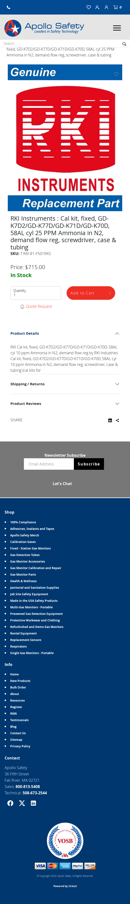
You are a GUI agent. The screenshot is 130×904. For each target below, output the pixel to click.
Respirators (18, 646)
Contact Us (18, 733)
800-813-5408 (28, 786)
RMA (13, 713)
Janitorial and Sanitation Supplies (34, 588)
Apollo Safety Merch (24, 535)
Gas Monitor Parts (23, 574)
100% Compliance (23, 522)
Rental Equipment (23, 633)
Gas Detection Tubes (25, 555)
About (14, 694)
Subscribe (89, 464)
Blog (13, 727)
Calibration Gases (23, 542)
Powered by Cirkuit (65, 886)
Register (16, 707)
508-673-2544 (35, 793)
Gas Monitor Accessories (27, 561)
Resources (17, 700)
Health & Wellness (23, 581)
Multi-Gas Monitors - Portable (31, 607)
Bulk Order (18, 687)
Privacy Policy (20, 746)
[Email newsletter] (50, 464)
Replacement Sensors (25, 640)
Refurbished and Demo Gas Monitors (36, 627)
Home (14, 674)
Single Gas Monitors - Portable (32, 653)
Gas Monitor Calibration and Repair (35, 568)
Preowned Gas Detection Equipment (36, 614)
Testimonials (19, 720)
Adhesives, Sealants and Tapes (32, 529)
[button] (8, 7)
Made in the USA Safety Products (34, 601)
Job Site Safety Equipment (29, 594)
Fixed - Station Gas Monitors (30, 548)
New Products (20, 681)
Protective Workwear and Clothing (35, 620)
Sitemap (16, 740)
